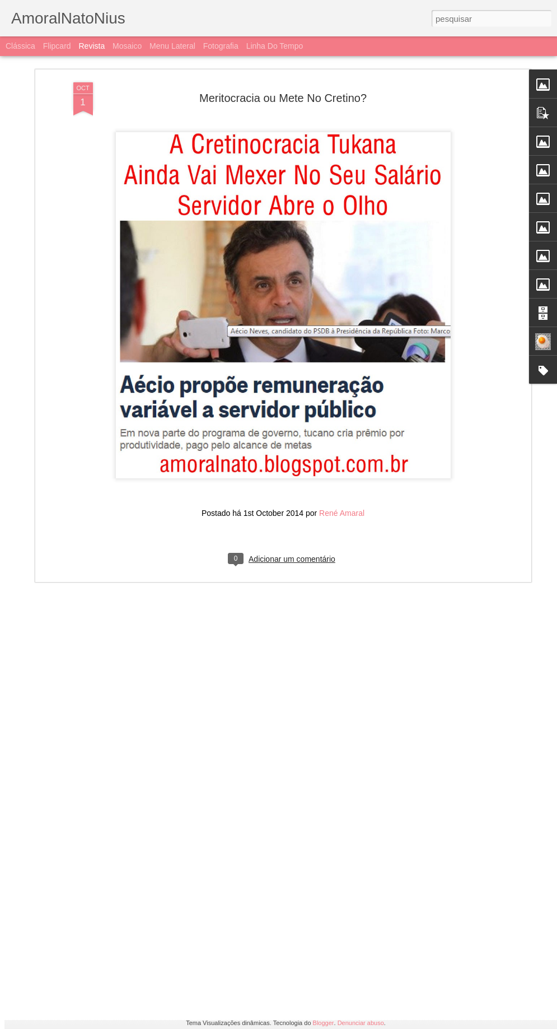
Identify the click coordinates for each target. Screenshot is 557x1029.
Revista (91, 45)
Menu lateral (172, 45)
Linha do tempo (274, 45)
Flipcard (57, 45)
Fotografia (220, 45)
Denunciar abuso (361, 1022)
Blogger (323, 1022)
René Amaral (341, 413)
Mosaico (127, 45)
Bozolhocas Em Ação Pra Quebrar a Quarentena (144, 947)
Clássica (20, 45)
